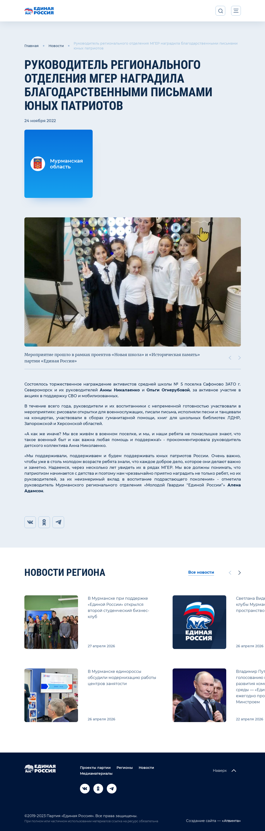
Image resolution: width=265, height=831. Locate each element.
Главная (31, 46)
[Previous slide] (229, 358)
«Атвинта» (231, 820)
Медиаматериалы (96, 773)
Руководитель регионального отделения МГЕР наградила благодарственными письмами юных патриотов (156, 45)
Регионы (125, 767)
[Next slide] (239, 358)
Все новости (201, 572)
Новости (56, 46)
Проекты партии (95, 767)
